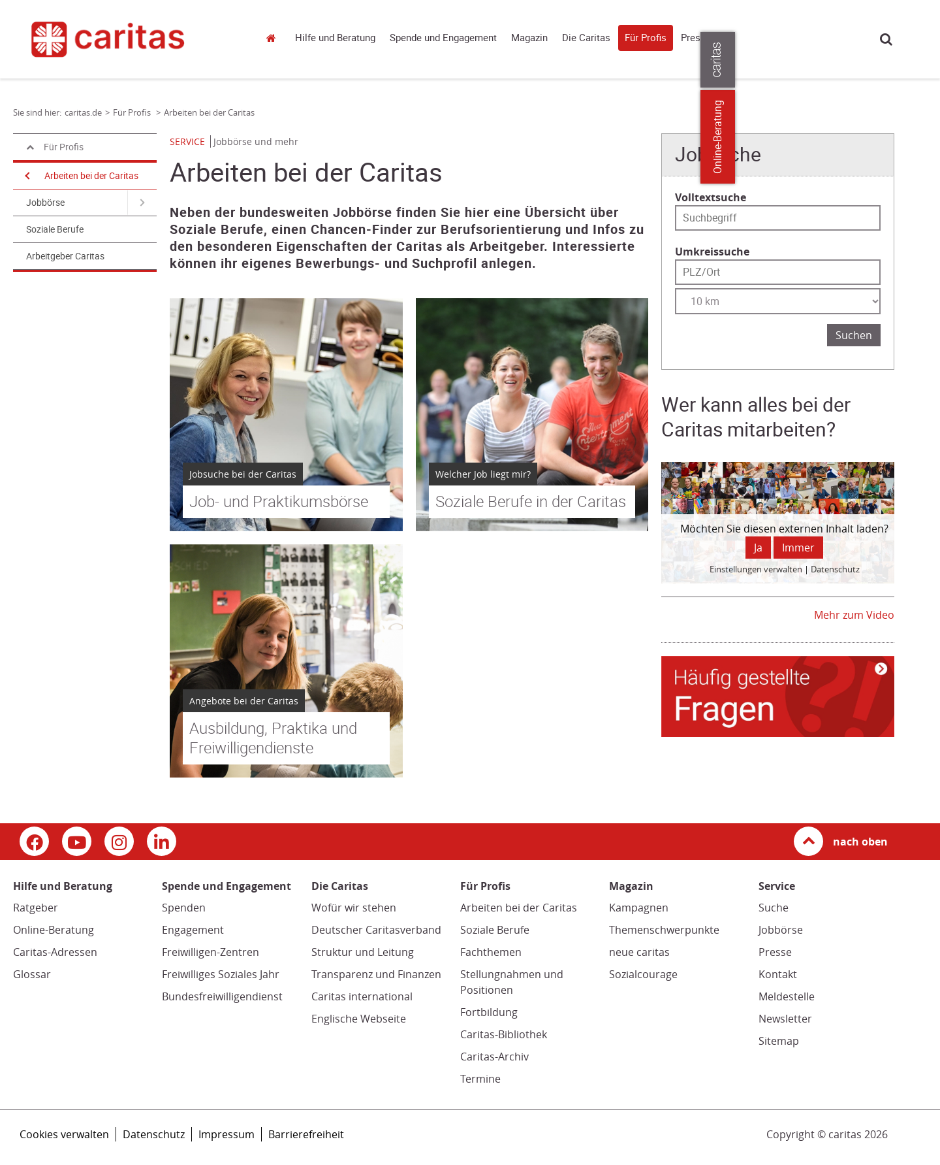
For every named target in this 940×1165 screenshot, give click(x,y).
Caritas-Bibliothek (503, 1034)
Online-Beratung (53, 930)
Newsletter (785, 1018)
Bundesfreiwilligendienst (222, 996)
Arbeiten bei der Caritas (91, 176)
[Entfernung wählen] (778, 301)
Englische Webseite (358, 1018)
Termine (480, 1079)
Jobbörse (45, 202)
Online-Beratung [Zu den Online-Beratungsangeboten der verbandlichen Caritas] (922, 137)
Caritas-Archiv (494, 1056)
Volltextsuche (710, 197)
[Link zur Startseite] (129, 39)
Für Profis (645, 38)
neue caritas (639, 952)
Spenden (184, 907)
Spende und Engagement (443, 38)
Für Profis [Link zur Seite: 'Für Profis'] (133, 112)
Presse (696, 38)
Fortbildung (489, 1012)
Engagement (193, 930)
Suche (886, 39)
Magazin (529, 38)
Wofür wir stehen (353, 907)
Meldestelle (787, 996)
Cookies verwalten (64, 1134)
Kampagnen (638, 907)
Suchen (854, 335)
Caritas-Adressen (55, 952)
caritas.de (274, 37)
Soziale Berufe (55, 229)
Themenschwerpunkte (664, 930)
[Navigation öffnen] (26, 176)
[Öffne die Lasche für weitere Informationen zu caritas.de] (922, 60)
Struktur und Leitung (362, 952)
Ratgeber (35, 907)
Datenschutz (154, 1134)
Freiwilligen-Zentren (210, 952)
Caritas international (362, 996)
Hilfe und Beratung (335, 38)
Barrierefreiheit (306, 1134)
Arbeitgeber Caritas (65, 256)
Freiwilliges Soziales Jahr (220, 974)
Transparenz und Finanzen (376, 974)
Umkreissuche (712, 251)
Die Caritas (586, 38)
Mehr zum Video (854, 615)
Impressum (226, 1134)
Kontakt (778, 974)
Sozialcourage (643, 974)
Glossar (32, 974)
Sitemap (779, 1041)
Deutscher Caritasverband (376, 930)
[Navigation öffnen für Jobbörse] (142, 202)
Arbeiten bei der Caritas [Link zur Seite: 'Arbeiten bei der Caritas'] (209, 112)
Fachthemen (491, 952)
